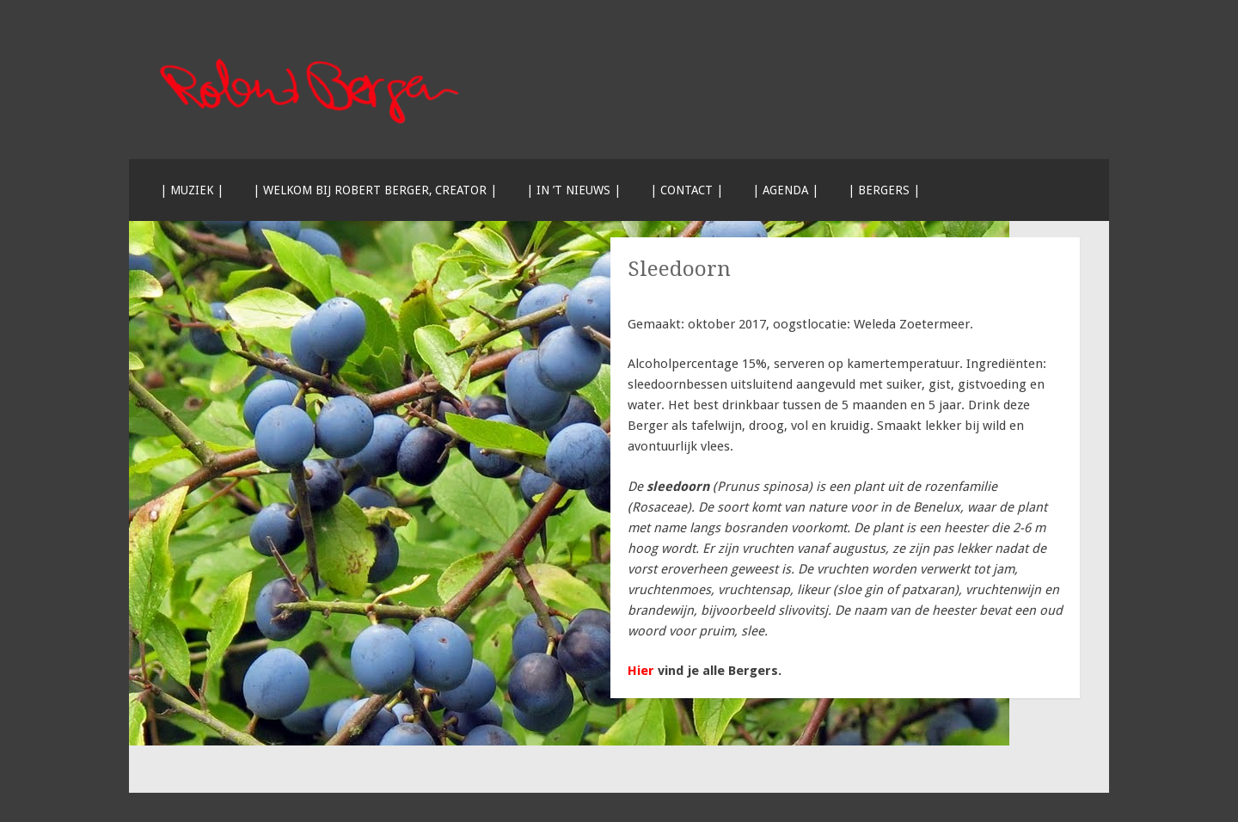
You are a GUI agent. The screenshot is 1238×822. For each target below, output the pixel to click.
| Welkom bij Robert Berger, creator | (375, 190)
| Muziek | (192, 190)
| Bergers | (884, 190)
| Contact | (686, 190)
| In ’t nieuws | (573, 190)
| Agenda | (785, 190)
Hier (641, 670)
